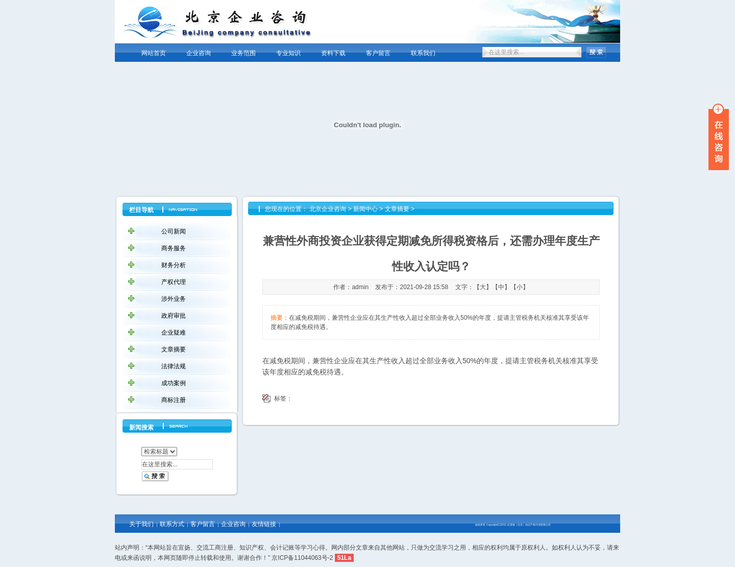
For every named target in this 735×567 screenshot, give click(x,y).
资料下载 (333, 53)
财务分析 (173, 265)
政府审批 (173, 315)
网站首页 (153, 53)
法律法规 (173, 366)
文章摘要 (173, 349)
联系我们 (423, 53)
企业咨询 (198, 53)
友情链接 (264, 524)
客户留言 (378, 53)
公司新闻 (173, 231)
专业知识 (288, 53)
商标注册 (173, 400)
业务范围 (243, 53)
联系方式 (172, 524)
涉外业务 (173, 298)
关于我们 (141, 524)
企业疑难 (173, 332)
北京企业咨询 (327, 208)
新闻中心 (365, 208)
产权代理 (173, 282)
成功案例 (173, 383)
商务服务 (173, 248)
